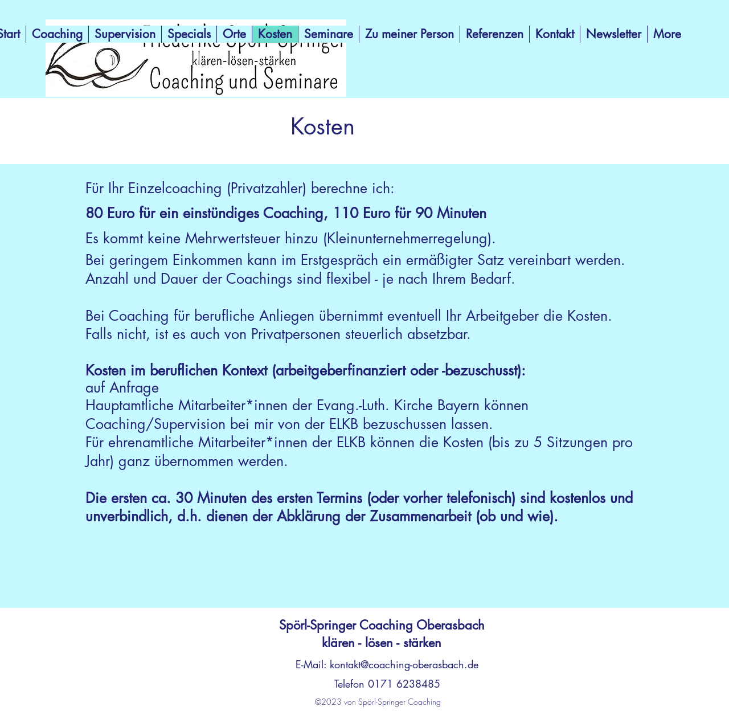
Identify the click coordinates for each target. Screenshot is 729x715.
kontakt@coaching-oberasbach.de (404, 664)
